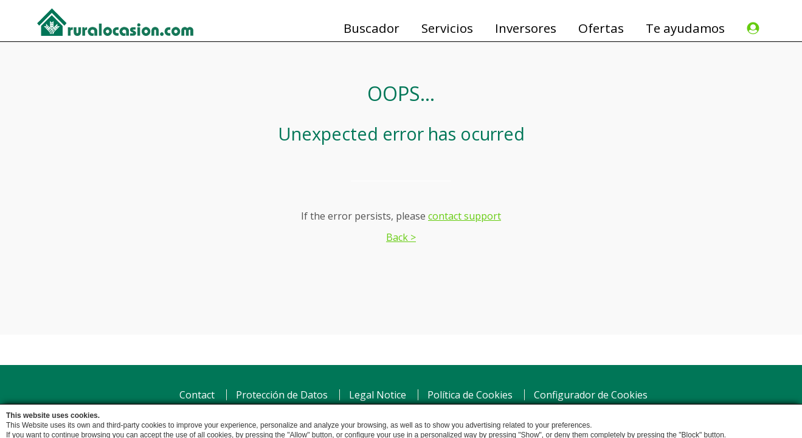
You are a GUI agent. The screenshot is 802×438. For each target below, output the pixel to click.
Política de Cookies (470, 394)
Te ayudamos (685, 28)
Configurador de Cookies (591, 394)
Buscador (371, 28)
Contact (197, 394)
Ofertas (601, 28)
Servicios (447, 28)
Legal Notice (377, 394)
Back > (401, 237)
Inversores (525, 28)
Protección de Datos (282, 394)
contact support (464, 216)
